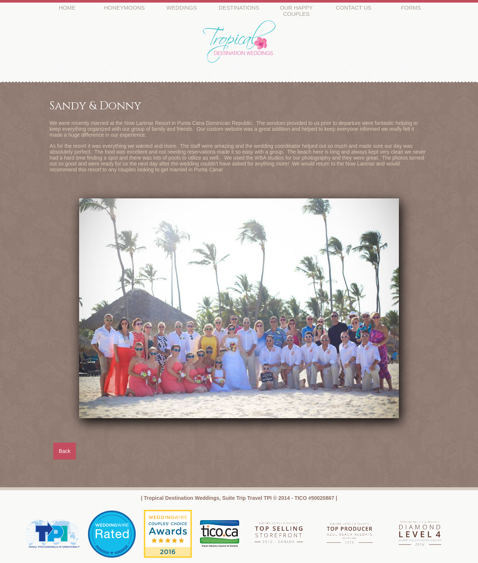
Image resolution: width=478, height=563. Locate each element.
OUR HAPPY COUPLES (296, 10)
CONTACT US (353, 7)
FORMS (411, 7)
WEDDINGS (181, 7)
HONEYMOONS (124, 7)
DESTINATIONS (239, 7)
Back (64, 451)
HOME (67, 7)
